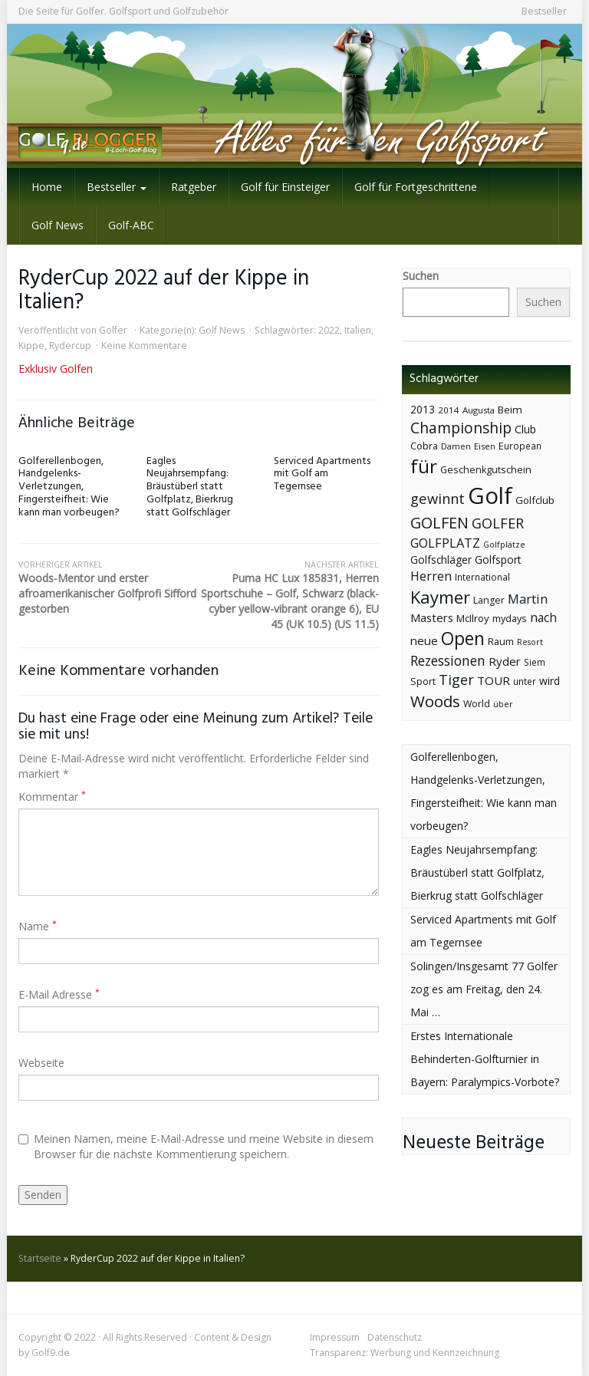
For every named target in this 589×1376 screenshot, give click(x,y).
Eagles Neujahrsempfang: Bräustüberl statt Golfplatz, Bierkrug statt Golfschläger (189, 487)
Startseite (39, 1258)
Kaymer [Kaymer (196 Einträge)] (440, 597)
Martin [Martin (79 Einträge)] (528, 599)
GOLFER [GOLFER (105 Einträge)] (498, 523)
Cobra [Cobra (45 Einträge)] (424, 446)
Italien (357, 330)
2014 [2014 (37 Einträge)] (448, 410)
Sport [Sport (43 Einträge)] (423, 681)
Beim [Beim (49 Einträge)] (510, 409)
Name (37, 926)
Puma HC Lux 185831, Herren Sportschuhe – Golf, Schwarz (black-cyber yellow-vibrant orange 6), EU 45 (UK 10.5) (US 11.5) (289, 595)
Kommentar (52, 796)
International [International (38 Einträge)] (482, 577)
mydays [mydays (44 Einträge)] (509, 618)
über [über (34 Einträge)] (503, 703)
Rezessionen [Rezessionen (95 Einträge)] (447, 660)
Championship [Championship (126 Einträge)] (461, 427)
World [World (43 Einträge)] (476, 703)
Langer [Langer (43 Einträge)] (489, 600)
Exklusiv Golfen (55, 368)
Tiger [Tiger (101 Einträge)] (456, 679)
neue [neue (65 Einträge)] (424, 640)
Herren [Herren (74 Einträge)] (431, 576)
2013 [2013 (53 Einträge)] (422, 409)
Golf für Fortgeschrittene (415, 186)
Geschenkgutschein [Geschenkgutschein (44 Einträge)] (485, 469)
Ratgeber (193, 186)
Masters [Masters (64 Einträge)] (431, 617)
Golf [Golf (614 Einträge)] (490, 495)
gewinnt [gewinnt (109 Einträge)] (437, 498)
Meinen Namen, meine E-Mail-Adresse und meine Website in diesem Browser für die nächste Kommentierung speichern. (195, 1146)
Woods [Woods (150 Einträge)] (435, 701)
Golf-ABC (131, 225)
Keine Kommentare (144, 345)
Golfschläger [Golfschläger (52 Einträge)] (441, 559)
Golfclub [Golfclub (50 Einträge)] (534, 500)
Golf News (57, 225)
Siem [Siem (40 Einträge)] (534, 662)
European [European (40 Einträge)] (520, 446)
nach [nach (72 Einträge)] (543, 617)
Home (46, 186)
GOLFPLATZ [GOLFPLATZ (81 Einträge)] (445, 542)
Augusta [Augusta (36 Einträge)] (478, 410)
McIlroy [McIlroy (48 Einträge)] (472, 618)
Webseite (41, 1062)
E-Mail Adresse (59, 994)
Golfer (113, 330)
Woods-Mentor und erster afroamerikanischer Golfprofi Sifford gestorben (108, 587)
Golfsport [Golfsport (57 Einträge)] (498, 559)
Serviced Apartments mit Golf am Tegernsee (322, 474)
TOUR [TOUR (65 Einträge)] (493, 680)
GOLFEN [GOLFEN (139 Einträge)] (439, 522)
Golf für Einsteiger (285, 186)
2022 (329, 330)
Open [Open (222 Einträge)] (463, 638)
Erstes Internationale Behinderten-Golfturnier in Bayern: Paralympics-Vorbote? (484, 1059)
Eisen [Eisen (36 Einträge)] (484, 446)
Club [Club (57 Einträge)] (525, 429)
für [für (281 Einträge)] (423, 466)
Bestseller (544, 11)
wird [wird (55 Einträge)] (549, 680)
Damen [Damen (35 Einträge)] (456, 446)
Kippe (31, 345)
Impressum (335, 1337)
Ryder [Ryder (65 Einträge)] (505, 661)
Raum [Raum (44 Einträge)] (501, 641)
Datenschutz (394, 1337)
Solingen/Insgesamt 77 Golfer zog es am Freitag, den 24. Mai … (484, 989)
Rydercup (70, 345)
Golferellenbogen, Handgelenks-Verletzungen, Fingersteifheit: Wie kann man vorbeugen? (69, 487)
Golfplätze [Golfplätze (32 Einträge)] (504, 544)
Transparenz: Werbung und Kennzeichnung (404, 1352)
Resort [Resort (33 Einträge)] (530, 641)
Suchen (421, 275)
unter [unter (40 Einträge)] (524, 681)
